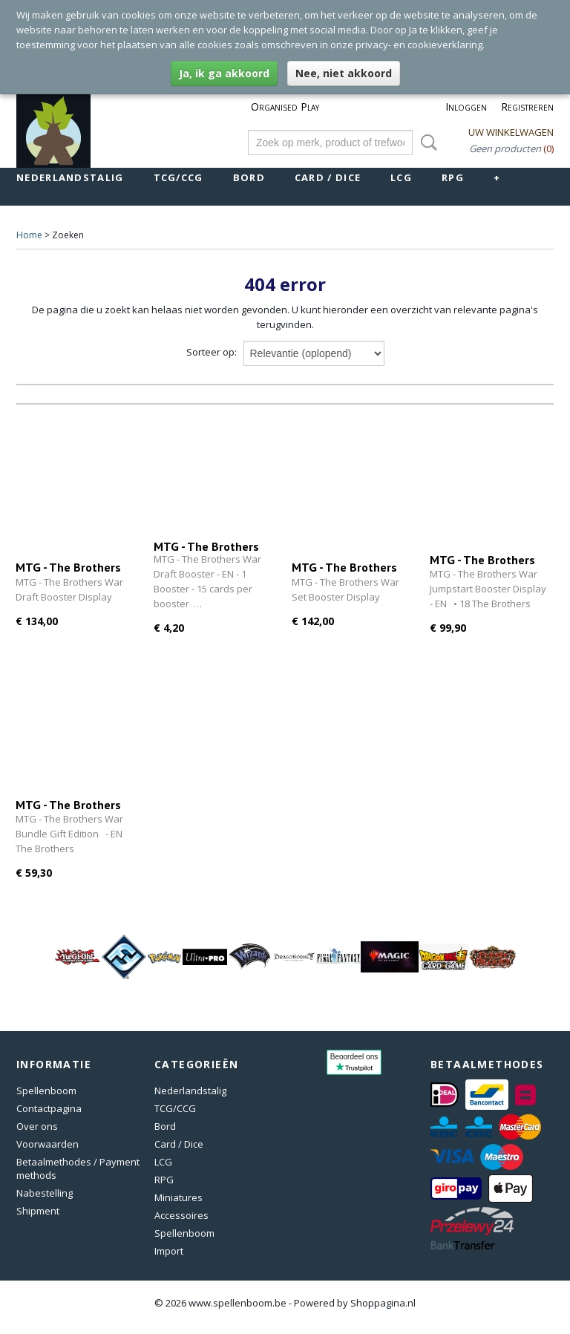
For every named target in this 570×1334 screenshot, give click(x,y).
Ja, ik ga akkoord (224, 73)
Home (29, 235)
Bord (249, 177)
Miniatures (178, 1197)
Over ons (37, 1126)
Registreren (527, 106)
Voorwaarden (47, 1144)
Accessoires (181, 1215)
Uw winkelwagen (511, 132)
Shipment (37, 1210)
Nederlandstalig (70, 177)
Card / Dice (328, 177)
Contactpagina (49, 1108)
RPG (453, 177)
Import (168, 1251)
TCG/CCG (178, 177)
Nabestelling (44, 1193)
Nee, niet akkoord (343, 73)
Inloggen (466, 106)
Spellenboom (46, 1090)
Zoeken (426, 142)
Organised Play (285, 106)
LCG (401, 177)
